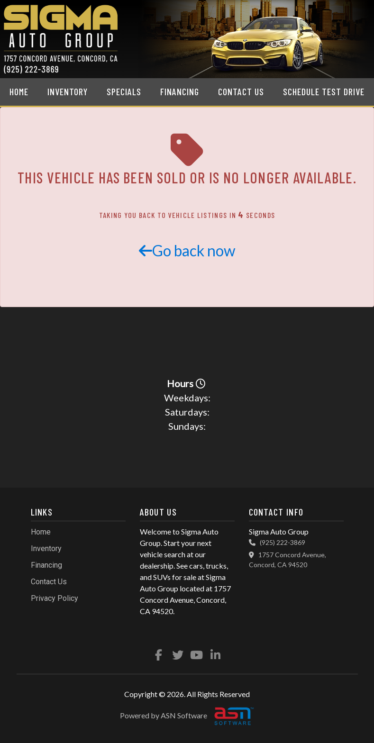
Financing (179, 91)
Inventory (67, 91)
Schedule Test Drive (324, 91)
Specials (124, 91)
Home (18, 91)
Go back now (187, 250)
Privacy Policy (54, 598)
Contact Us (241, 91)
